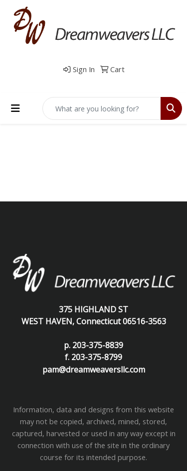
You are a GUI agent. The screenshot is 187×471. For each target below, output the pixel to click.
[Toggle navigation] (15, 108)
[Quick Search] (101, 108)
